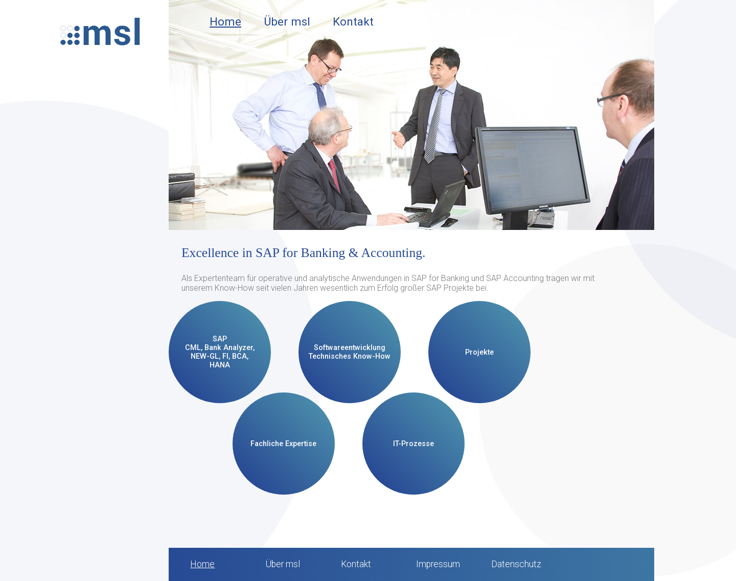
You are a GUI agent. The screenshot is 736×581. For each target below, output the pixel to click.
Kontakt (353, 21)
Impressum (438, 564)
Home (225, 21)
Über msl (287, 21)
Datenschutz (516, 564)
